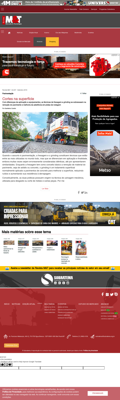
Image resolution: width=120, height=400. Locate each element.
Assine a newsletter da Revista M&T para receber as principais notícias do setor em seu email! (60, 268)
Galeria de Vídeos (49, 309)
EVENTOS (62, 304)
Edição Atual (33, 32)
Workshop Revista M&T (65, 318)
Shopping (52, 41)
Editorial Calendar (107, 316)
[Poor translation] (8, 364)
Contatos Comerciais (107, 318)
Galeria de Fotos (49, 307)
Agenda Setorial (63, 307)
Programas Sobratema (107, 9)
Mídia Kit (104, 310)
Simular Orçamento (107, 307)
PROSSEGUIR (97, 393)
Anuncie (39, 41)
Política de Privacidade (12, 392)
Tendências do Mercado (65, 312)
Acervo (46, 32)
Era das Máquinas (62, 32)
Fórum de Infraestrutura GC (67, 309)
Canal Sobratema (49, 312)
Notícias (20, 32)
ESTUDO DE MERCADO (89, 304)
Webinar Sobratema (64, 315)
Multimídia (78, 32)
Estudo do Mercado (23, 41)
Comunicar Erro (11, 345)
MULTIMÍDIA (49, 304)
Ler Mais (45, 189)
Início (6, 304)
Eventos (91, 32)
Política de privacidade (90, 350)
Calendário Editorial (108, 313)
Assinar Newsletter (70, 9)
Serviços (94, 9)
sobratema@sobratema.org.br (105, 336)
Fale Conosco (84, 9)
